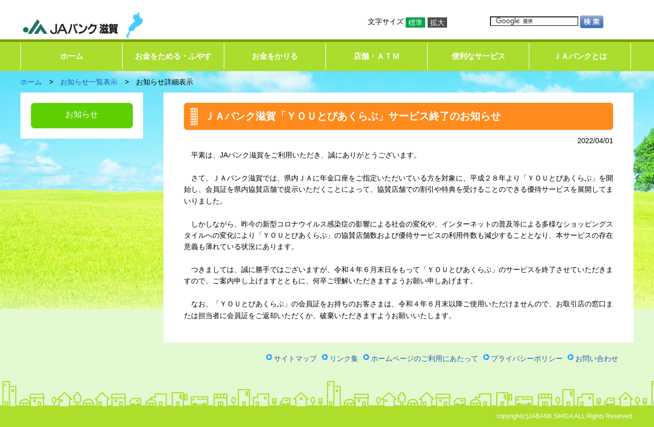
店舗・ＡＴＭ (377, 56)
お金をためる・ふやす (173, 56)
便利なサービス (478, 56)
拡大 (437, 22)
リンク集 (344, 358)
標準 (415, 22)
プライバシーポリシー (527, 358)
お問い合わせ (596, 358)
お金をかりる (275, 56)
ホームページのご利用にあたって (424, 358)
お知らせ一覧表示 (89, 82)
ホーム (71, 56)
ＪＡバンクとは (580, 56)
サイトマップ (295, 358)
